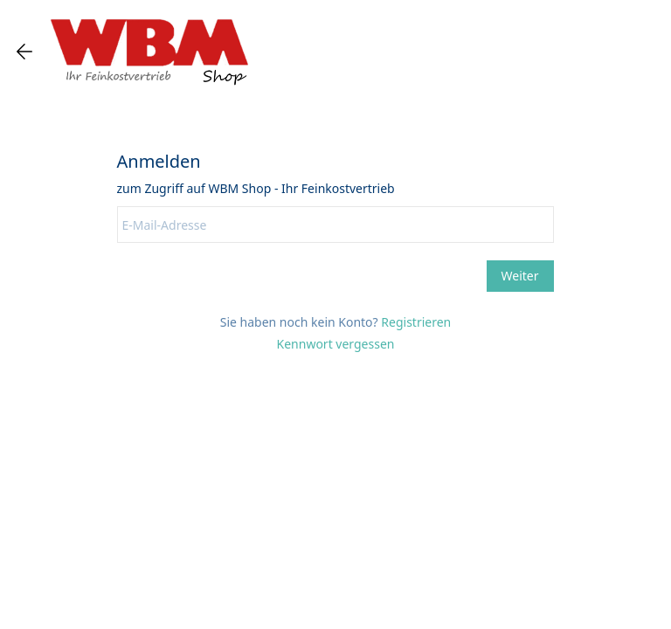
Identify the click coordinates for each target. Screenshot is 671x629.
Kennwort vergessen (336, 343)
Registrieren (416, 322)
